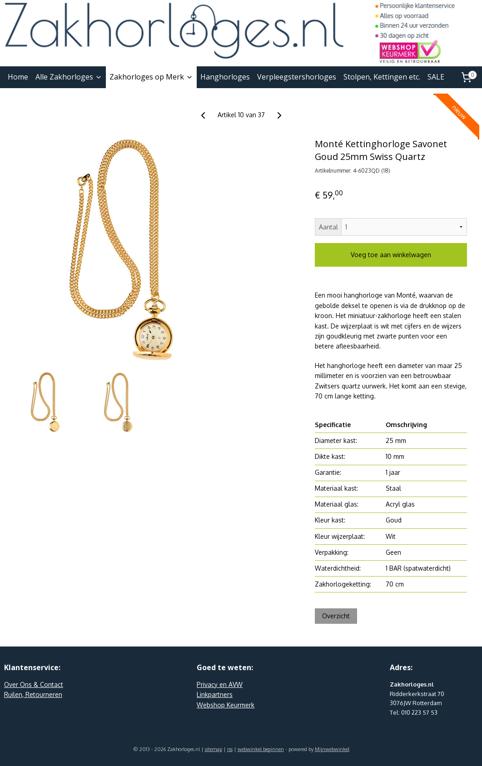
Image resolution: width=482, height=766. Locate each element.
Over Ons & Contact (33, 684)
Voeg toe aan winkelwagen (391, 255)
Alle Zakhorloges (68, 77)
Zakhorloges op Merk (151, 77)
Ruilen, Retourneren (33, 694)
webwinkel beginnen (261, 749)
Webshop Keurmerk (225, 705)
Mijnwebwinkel (332, 749)
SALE (435, 77)
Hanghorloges (225, 77)
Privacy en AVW (220, 684)
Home (18, 77)
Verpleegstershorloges (296, 77)
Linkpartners (215, 694)
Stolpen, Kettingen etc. (381, 77)
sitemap (213, 749)
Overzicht (336, 616)
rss (230, 749)
